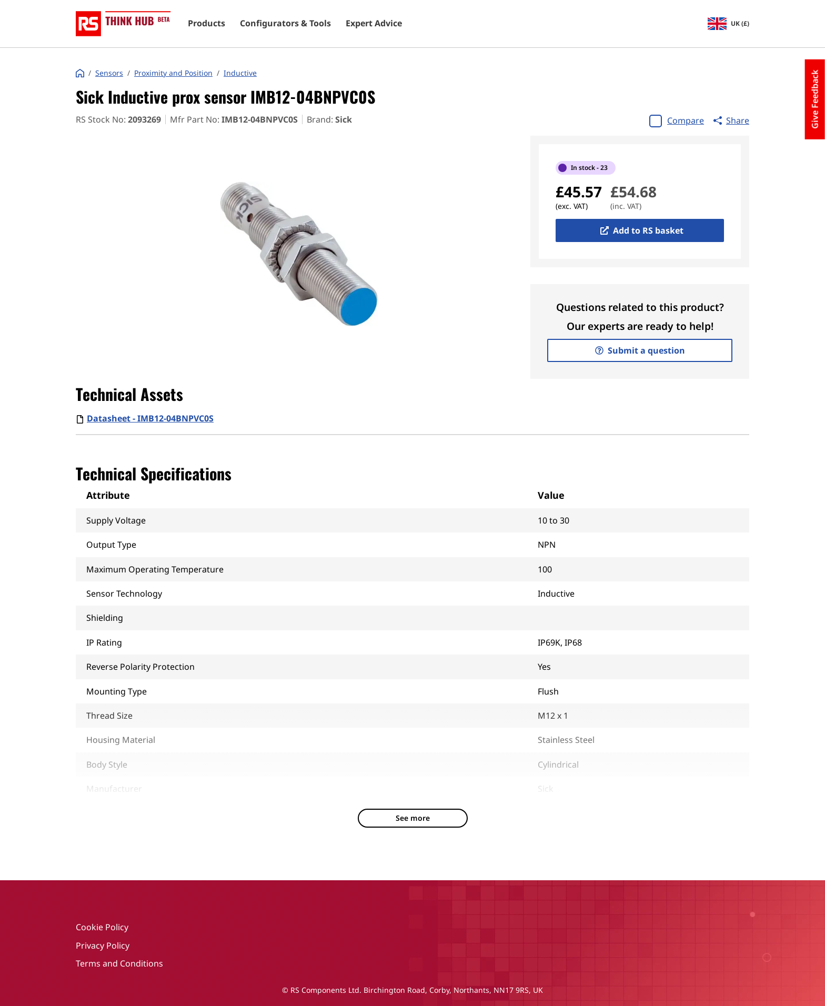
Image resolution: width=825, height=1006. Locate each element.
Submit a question (640, 350)
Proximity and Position (173, 73)
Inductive (240, 73)
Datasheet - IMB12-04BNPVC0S (150, 418)
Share (731, 120)
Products (206, 23)
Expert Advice (374, 23)
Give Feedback (815, 99)
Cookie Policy (102, 927)
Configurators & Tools (285, 23)
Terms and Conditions (119, 963)
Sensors (109, 73)
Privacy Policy (102, 945)
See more (413, 818)
